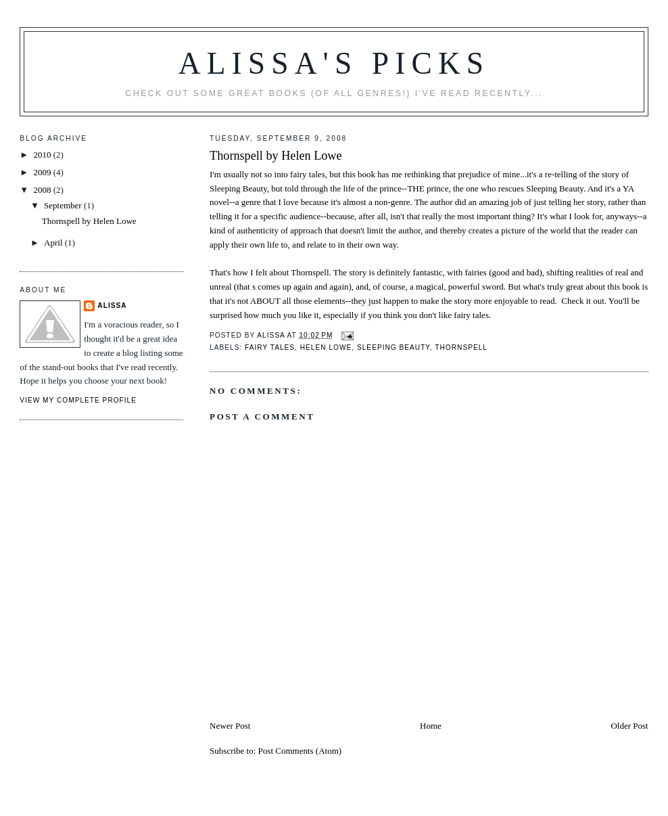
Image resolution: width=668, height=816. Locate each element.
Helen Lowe (326, 347)
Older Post (629, 726)
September (64, 205)
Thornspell (461, 347)
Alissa (111, 305)
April (54, 242)
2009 (43, 172)
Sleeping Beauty (393, 347)
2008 (43, 190)
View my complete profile (78, 400)
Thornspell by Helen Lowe (275, 155)
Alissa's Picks (334, 63)
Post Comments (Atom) (300, 751)
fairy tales (270, 347)
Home (431, 726)
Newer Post (230, 726)
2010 (43, 155)
